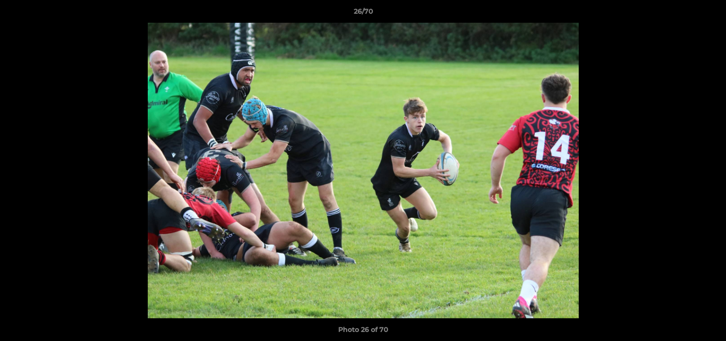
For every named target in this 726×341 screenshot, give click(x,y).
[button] (709, 13)
